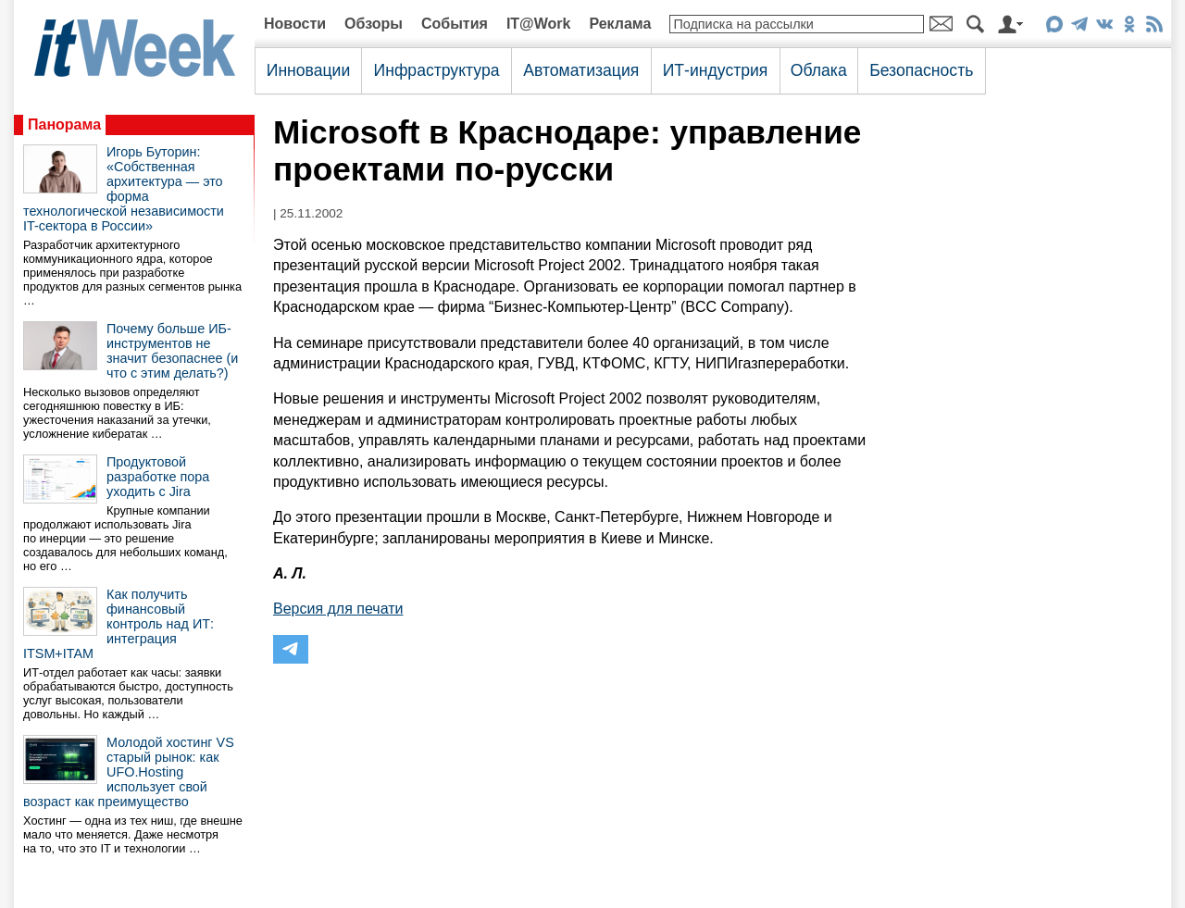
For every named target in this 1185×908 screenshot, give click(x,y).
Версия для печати (338, 608)
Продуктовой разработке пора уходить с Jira (157, 476)
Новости (295, 23)
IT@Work (538, 23)
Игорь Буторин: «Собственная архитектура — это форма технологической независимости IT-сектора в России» (123, 188)
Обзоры (373, 23)
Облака (819, 70)
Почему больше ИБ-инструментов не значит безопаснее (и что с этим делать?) (172, 350)
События (454, 23)
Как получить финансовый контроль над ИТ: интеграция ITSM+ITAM (118, 624)
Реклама (620, 23)
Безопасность (921, 70)
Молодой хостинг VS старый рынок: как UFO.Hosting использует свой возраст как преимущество (128, 772)
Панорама (64, 124)
